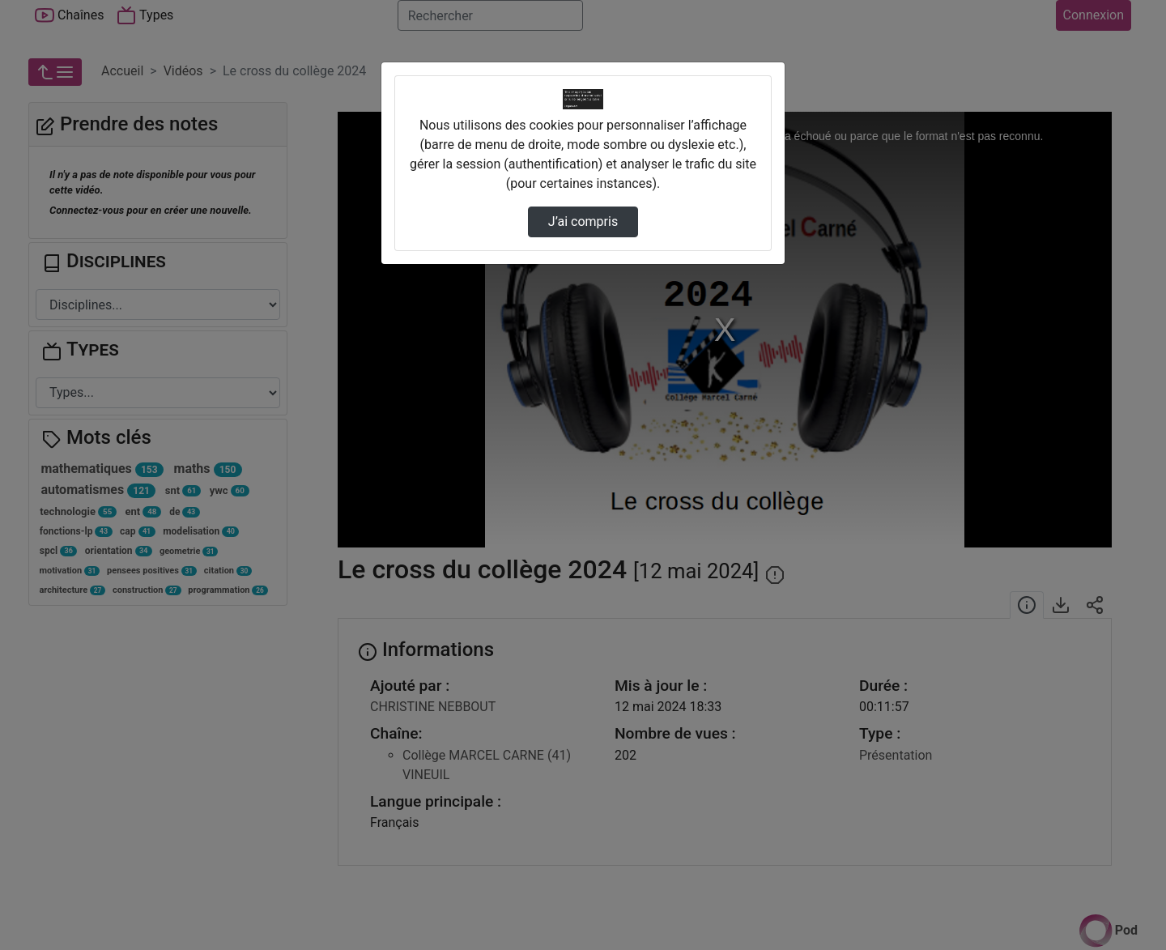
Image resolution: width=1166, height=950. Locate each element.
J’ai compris (583, 221)
